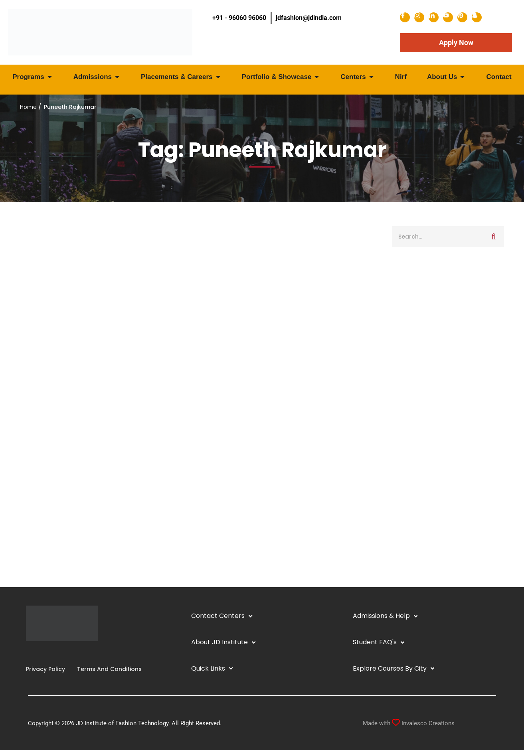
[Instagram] (32, 653)
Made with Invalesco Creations (409, 723)
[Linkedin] (39, 653)
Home (28, 107)
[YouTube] (45, 653)
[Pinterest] (58, 653)
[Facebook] (26, 653)
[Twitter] (51, 653)
